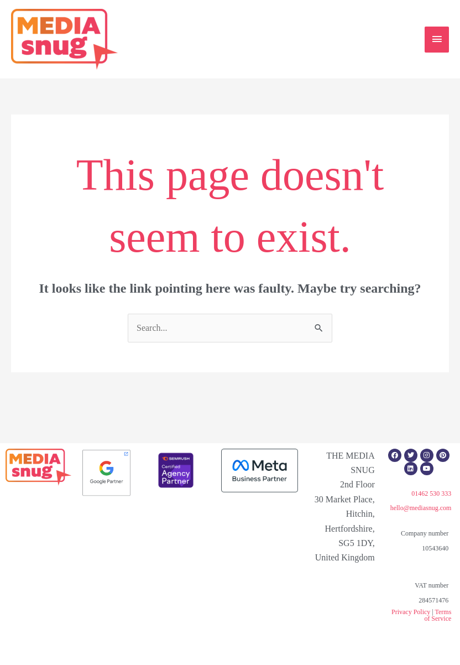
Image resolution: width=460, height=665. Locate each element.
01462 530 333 (431, 493)
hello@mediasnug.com (421, 508)
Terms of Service (437, 615)
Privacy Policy (410, 612)
